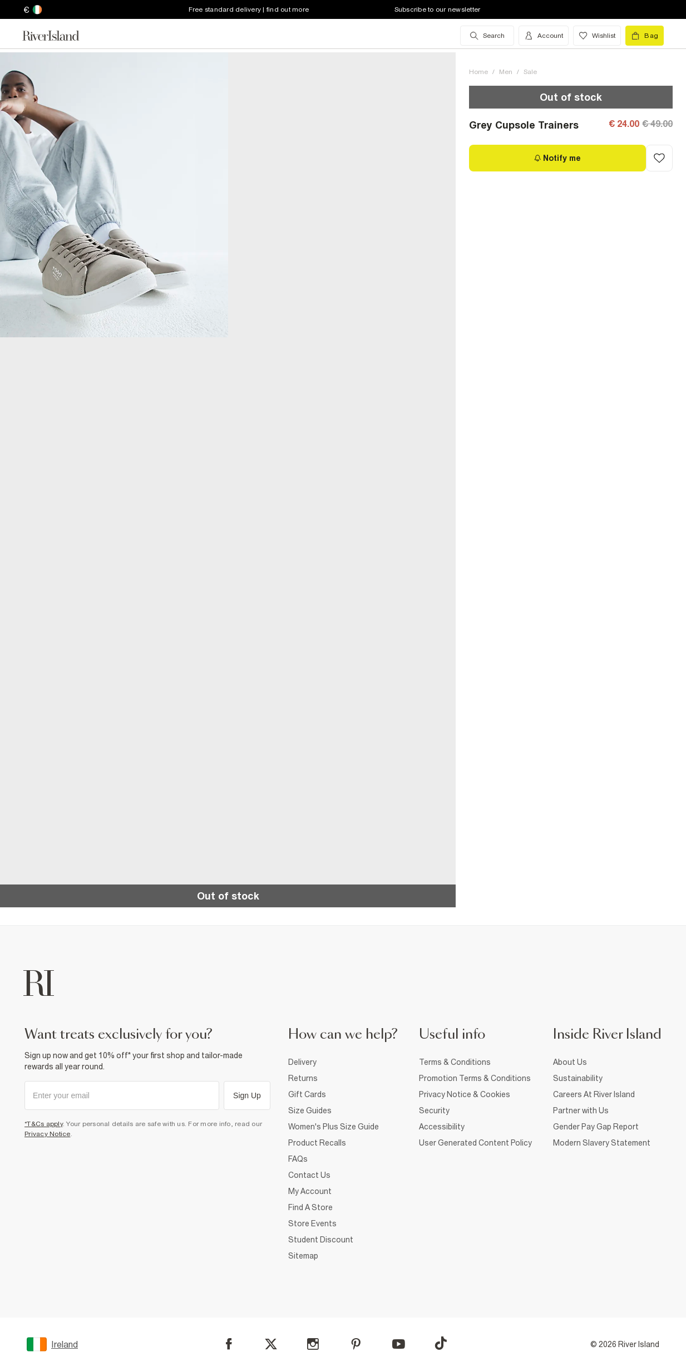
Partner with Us (581, 1110)
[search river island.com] (487, 36)
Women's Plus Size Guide (333, 1126)
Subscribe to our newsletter (437, 9)
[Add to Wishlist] (659, 158)
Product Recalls (317, 1142)
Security (434, 1110)
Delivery (302, 1062)
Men (505, 72)
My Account (310, 1191)
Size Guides (310, 1110)
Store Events (312, 1223)
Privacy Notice (47, 1134)
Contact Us (309, 1175)
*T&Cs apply (43, 1124)
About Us (570, 1062)
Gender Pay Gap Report (596, 1126)
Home (478, 72)
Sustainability (578, 1078)
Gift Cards (307, 1094)
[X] (271, 1344)
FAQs (298, 1158)
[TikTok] (440, 1343)
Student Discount (320, 1239)
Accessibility (442, 1126)
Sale (530, 72)
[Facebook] (228, 1344)
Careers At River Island (594, 1094)
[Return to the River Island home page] (59, 35)
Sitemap (303, 1255)
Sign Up (247, 1095)
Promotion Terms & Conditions (475, 1078)
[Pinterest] (355, 1344)
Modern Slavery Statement (601, 1142)
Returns (303, 1078)
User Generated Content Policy (475, 1142)
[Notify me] (557, 158)
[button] (114, 194)
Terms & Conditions (455, 1062)
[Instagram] (312, 1344)
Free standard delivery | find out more (249, 9)
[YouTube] (398, 1344)
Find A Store (310, 1207)
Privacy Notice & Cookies (464, 1094)
